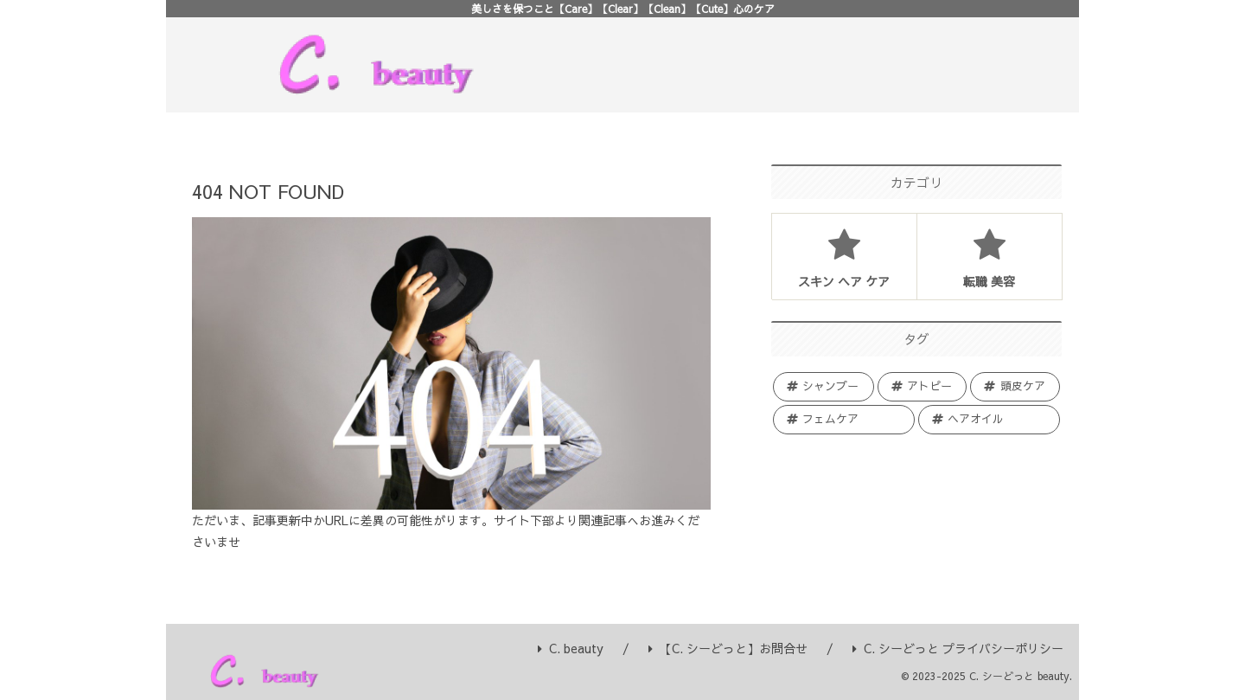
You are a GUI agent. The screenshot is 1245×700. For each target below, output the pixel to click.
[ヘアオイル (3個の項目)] (989, 419)
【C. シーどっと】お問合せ (728, 648)
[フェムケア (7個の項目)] (844, 419)
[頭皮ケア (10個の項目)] (1015, 386)
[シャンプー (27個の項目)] (823, 386)
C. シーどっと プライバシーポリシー (957, 648)
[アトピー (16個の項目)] (922, 386)
